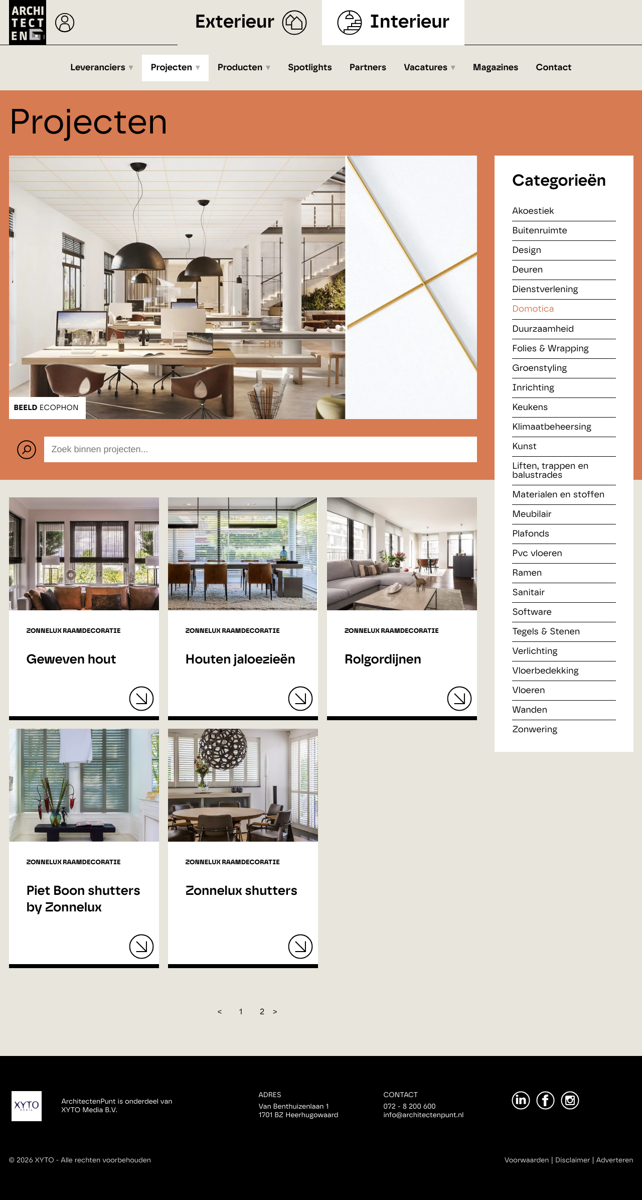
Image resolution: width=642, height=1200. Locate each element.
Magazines (496, 67)
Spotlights (310, 67)
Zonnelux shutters (242, 891)
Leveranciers (97, 67)
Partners (368, 67)
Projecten (172, 67)
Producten (240, 67)
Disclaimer (572, 1160)
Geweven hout (71, 659)
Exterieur (235, 22)
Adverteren (614, 1160)
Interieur (409, 22)
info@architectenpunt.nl (424, 1115)
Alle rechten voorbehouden (106, 1160)
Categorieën (559, 181)
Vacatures (425, 67)
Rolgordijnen (383, 659)
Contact (554, 67)
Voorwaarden (527, 1160)
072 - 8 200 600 (410, 1106)
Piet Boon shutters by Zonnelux (83, 899)
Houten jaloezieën (240, 659)
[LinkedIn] (521, 1100)
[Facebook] (545, 1100)
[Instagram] (570, 1100)
